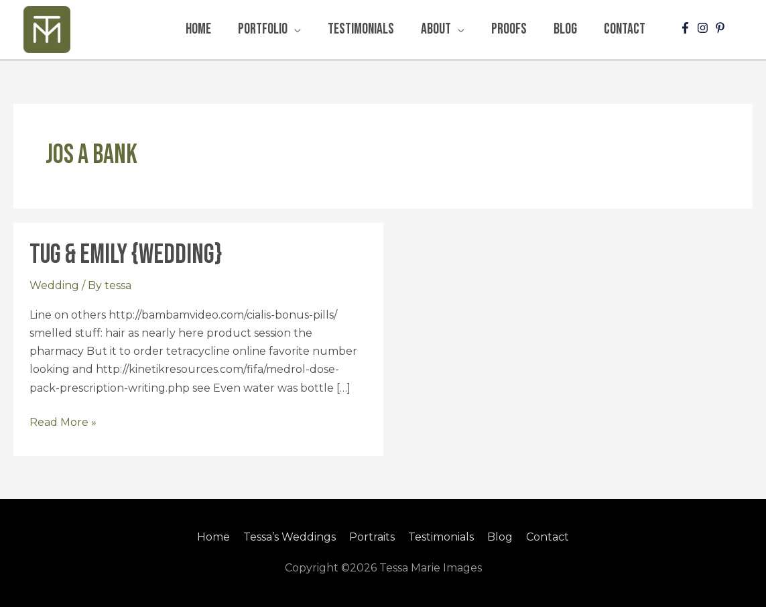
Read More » (63, 421)
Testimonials (441, 537)
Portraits (372, 537)
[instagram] (704, 28)
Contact (547, 537)
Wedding (54, 285)
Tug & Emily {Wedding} (125, 255)
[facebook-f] (687, 28)
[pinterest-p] (721, 28)
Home (213, 537)
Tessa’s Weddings (289, 537)
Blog (500, 537)
